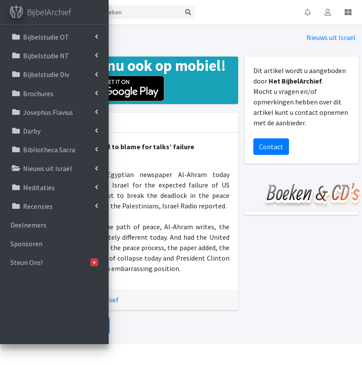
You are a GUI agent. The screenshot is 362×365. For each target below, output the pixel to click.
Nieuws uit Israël (330, 37)
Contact (271, 146)
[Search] (140, 12)
